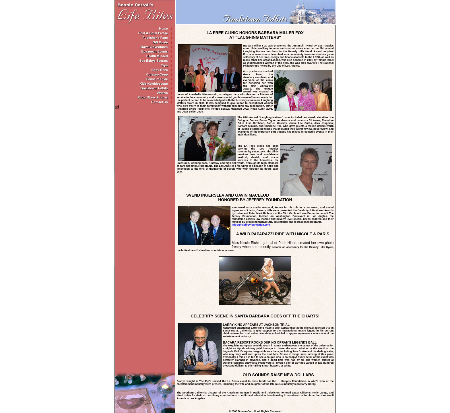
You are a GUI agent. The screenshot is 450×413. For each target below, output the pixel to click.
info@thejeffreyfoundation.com (251, 224)
